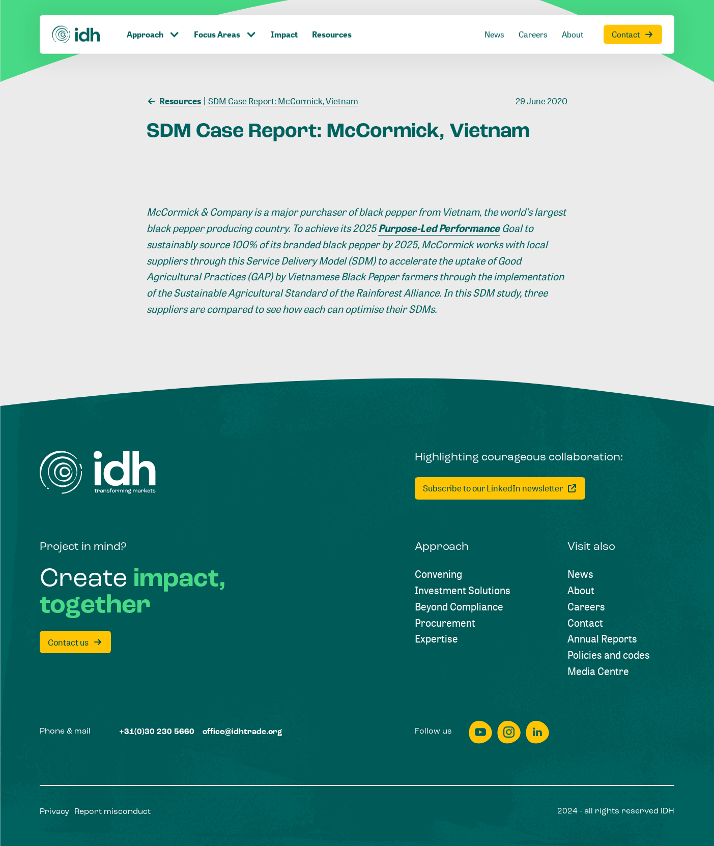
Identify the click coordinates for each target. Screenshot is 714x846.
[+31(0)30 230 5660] (156, 732)
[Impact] (284, 12)
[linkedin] (537, 732)
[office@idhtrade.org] (242, 732)
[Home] (76, 12)
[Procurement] (445, 623)
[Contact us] (75, 642)
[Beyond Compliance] (459, 607)
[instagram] (509, 732)
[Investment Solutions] (462, 590)
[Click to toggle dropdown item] (153, 12)
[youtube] (480, 732)
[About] (572, 12)
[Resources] (332, 12)
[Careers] (533, 12)
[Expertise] (436, 639)
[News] (494, 12)
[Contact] (633, 12)
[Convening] (438, 574)
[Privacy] (54, 812)
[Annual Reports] (602, 639)
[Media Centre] (598, 671)
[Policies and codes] (608, 655)
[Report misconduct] (112, 812)
